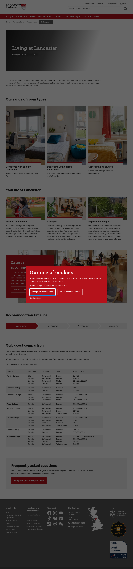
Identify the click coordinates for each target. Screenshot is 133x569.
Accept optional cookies (42, 292)
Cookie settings (35, 298)
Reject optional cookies (70, 292)
